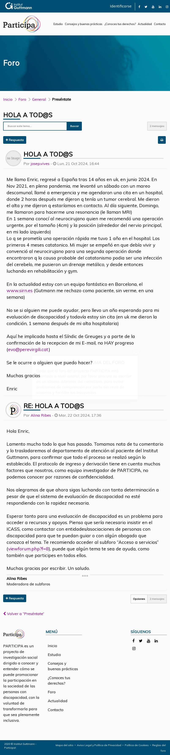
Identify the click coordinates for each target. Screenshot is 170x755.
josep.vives (40, 163)
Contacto (160, 24)
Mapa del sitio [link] (64, 745)
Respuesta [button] (15, 140)
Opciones (139, 598)
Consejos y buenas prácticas (83, 24)
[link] (139, 6)
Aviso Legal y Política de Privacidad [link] (99, 745)
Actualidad (145, 24)
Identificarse (121, 6)
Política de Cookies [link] (137, 745)
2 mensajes (157, 126)
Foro (52, 691)
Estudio (58, 24)
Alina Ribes (41, 415)
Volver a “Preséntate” (23, 613)
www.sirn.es (20, 290)
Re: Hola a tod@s (53, 406)
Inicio (7, 99)
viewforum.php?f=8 (28, 548)
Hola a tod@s (27, 115)
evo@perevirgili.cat (28, 349)
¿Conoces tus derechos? (120, 24)
